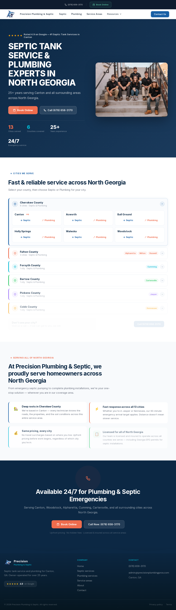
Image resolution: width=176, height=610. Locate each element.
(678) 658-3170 (74, 4)
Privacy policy (156, 604)
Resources (114, 14)
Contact (81, 590)
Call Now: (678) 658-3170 (104, 525)
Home (80, 566)
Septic (63, 14)
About (80, 585)
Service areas (84, 580)
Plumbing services (87, 575)
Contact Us (160, 14)
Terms (169, 604)
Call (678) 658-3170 (58, 110)
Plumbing (76, 14)
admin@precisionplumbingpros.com (149, 572)
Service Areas (94, 14)
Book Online (100, 4)
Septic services (85, 570)
